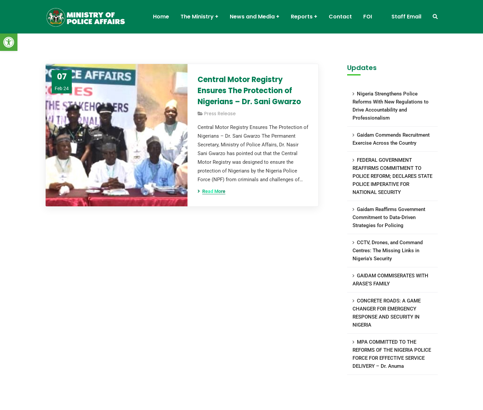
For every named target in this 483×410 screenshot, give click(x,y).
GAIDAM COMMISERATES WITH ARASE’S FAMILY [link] (390, 280)
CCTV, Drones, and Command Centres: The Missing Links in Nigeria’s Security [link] (388, 251)
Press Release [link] (220, 113)
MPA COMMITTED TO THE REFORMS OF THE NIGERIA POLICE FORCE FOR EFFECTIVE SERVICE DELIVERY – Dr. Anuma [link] (392, 354)
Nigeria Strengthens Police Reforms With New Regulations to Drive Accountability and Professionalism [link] (391, 106)
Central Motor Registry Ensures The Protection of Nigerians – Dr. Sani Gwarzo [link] (249, 90)
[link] (8, 42)
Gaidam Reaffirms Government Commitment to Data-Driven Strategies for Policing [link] (389, 217)
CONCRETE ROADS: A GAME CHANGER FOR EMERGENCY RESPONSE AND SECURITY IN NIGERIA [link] (387, 313)
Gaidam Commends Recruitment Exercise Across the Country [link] (391, 139)
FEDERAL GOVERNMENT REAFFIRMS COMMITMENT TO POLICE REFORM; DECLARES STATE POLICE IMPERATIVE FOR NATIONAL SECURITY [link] (392, 176)
